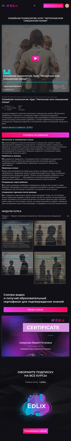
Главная (4, 97)
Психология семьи (14, 97)
